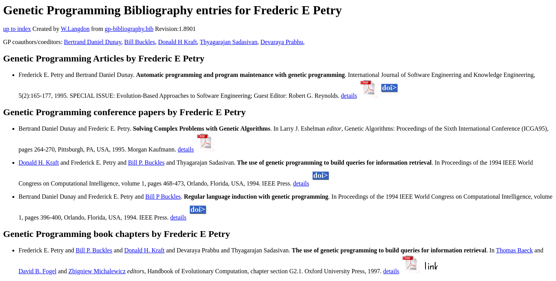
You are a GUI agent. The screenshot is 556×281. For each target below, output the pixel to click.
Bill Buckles (139, 42)
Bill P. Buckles (146, 162)
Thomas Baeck (514, 250)
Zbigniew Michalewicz (96, 271)
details (349, 95)
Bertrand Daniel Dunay (92, 42)
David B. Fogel (37, 271)
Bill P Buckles (163, 196)
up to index (17, 29)
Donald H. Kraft (39, 162)
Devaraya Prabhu (281, 42)
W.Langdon (75, 29)
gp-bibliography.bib (129, 29)
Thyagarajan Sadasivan (229, 42)
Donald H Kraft (177, 42)
